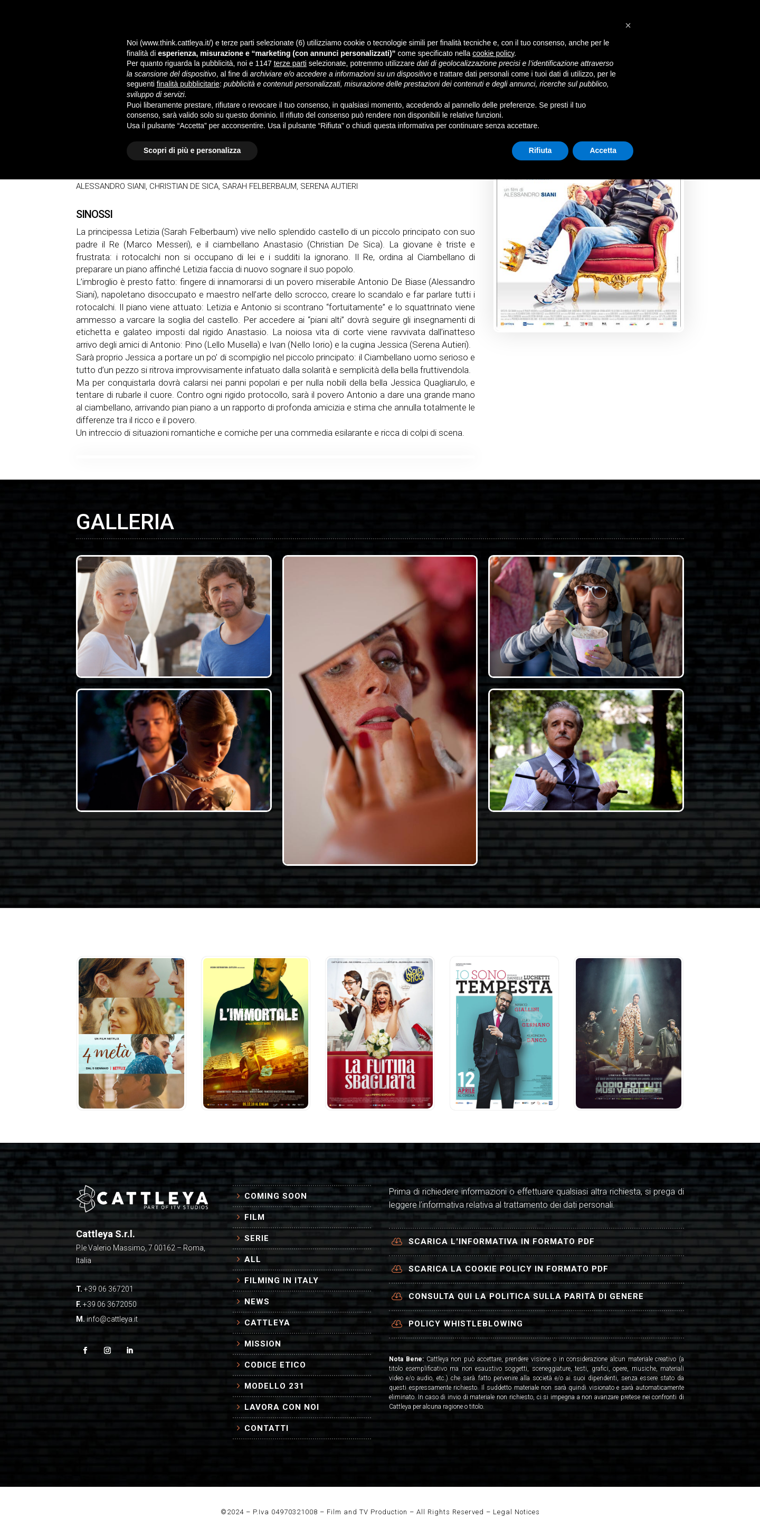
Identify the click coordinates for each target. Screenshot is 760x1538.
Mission (262, 1344)
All (252, 1259)
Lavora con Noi (281, 1407)
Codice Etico (275, 1365)
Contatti (266, 1428)
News (257, 1301)
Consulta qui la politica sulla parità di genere (526, 1296)
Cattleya (267, 1322)
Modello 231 (274, 1386)
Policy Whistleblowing (465, 1324)
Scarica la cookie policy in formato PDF (508, 1269)
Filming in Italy (281, 1280)
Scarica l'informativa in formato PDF (501, 1241)
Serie (256, 1238)
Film (254, 1217)
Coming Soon (275, 1196)
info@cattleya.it (112, 1319)
